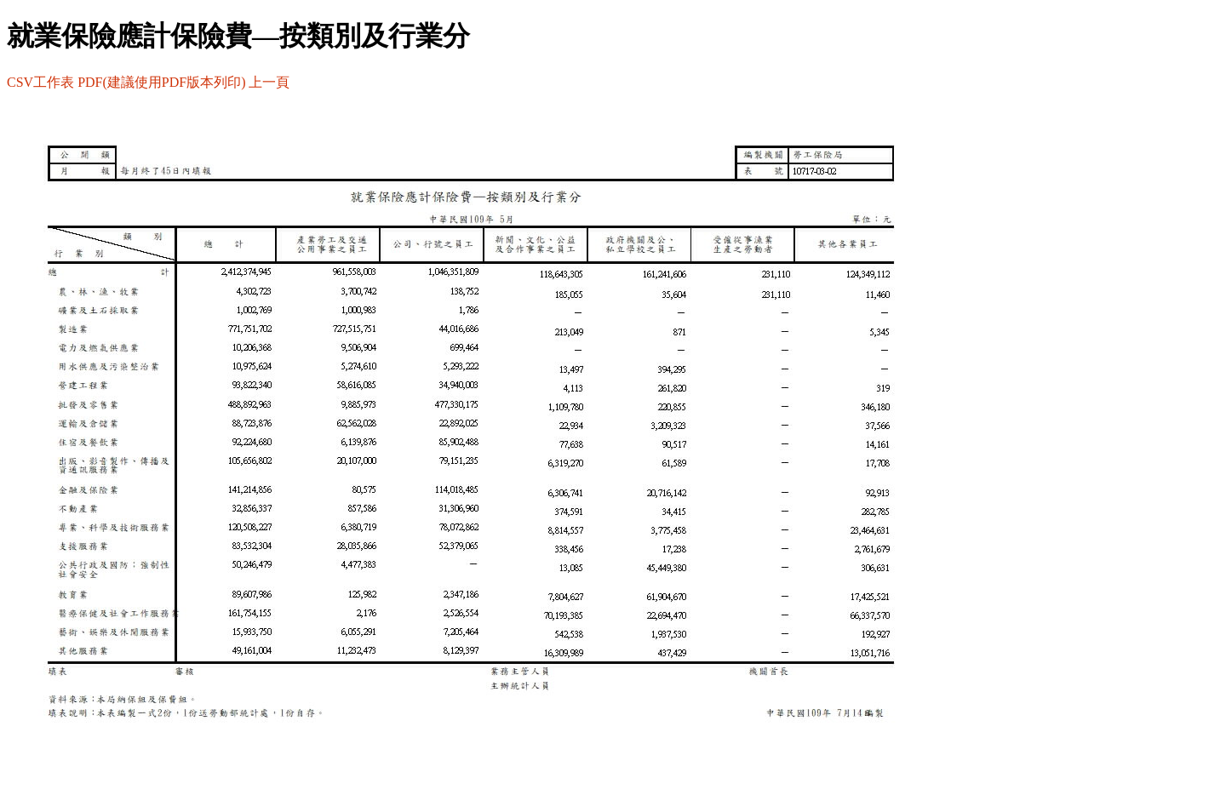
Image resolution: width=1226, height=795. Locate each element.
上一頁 (269, 82)
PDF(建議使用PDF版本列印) (161, 82)
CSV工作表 (40, 82)
